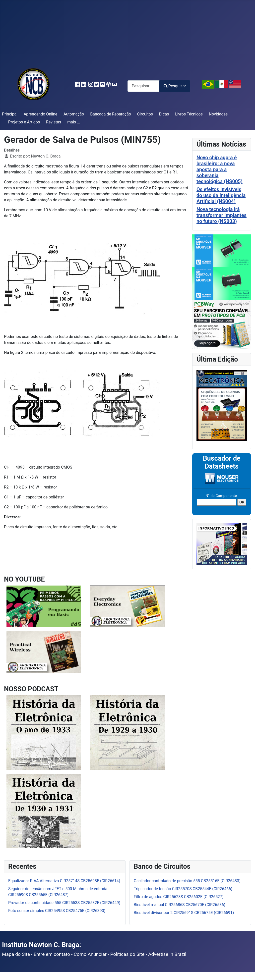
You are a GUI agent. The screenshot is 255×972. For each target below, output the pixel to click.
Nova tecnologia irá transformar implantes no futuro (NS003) (221, 215)
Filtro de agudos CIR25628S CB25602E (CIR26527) (179, 896)
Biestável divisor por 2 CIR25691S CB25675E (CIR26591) (184, 912)
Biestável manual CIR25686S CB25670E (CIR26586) (179, 904)
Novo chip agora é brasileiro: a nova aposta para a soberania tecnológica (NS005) (219, 169)
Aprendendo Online (40, 114)
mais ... (73, 122)
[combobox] (144, 86)
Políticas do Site (127, 954)
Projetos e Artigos (24, 122)
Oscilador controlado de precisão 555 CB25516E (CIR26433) (187, 880)
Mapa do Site (16, 954)
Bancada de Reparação (110, 114)
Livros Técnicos (189, 114)
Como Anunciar (90, 954)
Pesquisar (175, 86)
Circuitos (145, 114)
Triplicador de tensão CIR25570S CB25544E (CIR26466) (183, 888)
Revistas (53, 122)
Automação (74, 114)
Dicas (164, 114)
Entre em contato (52, 954)
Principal (9, 114)
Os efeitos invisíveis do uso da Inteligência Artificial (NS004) (221, 195)
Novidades (218, 114)
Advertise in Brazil (167, 954)
